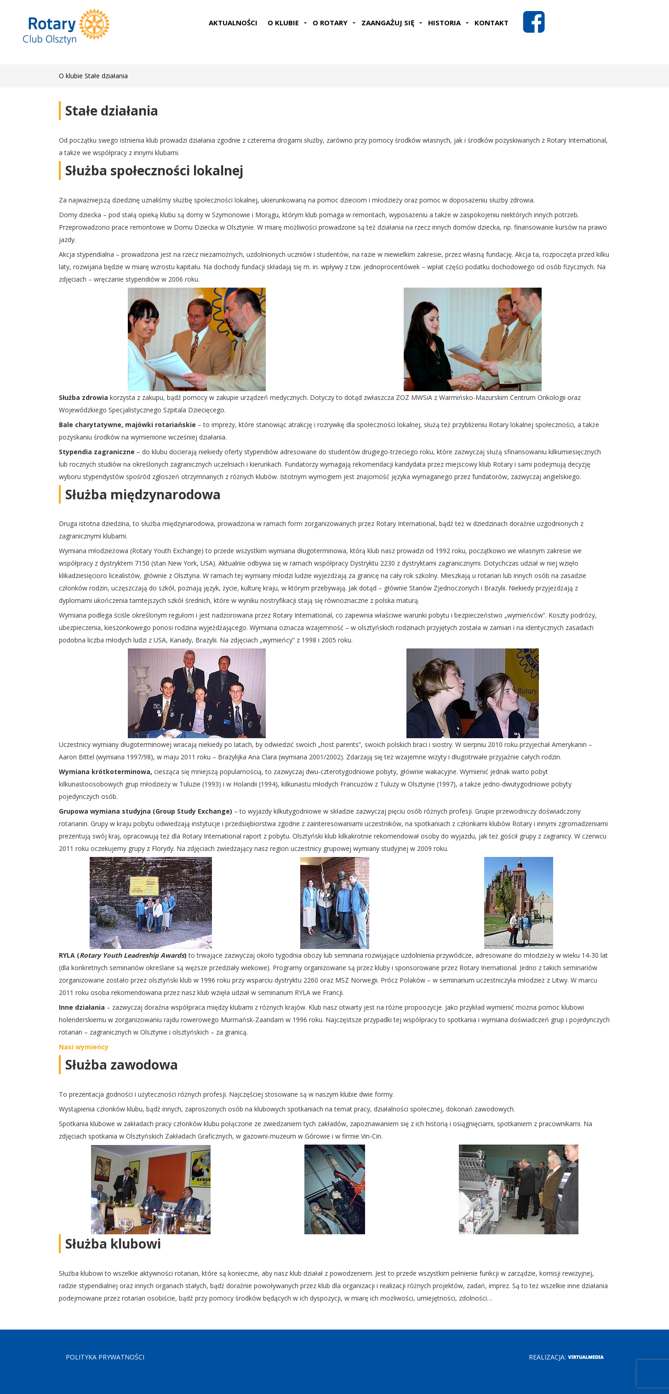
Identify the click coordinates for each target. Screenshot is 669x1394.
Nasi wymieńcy (84, 1046)
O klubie (287, 22)
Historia (448, 22)
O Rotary (334, 22)
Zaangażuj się (392, 22)
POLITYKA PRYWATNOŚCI (105, 1357)
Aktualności (233, 22)
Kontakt (492, 22)
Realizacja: (566, 1357)
